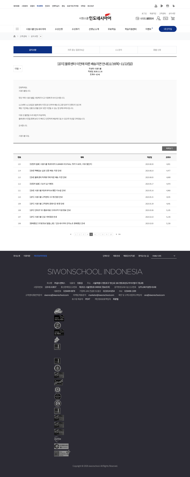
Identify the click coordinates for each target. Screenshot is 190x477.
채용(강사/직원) (129, 255)
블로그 (174, 6)
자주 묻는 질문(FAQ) (76, 49)
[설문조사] (144, 18)
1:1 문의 (118, 49)
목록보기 (169, 148)
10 (111, 234)
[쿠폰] (165, 18)
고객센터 (162, 13)
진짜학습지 (55, 6)
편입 (63, 6)
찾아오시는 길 (143, 255)
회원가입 (153, 13)
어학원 (83, 6)
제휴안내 (116, 255)
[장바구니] (172, 18)
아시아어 (40, 6)
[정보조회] (106, 286)
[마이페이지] (158, 18)
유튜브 (156, 6)
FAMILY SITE (157, 255)
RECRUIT (91, 6)
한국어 (47, 6)
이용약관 (27, 255)
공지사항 (172, 13)
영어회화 (16, 6)
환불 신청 (157, 49)
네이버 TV (162, 6)
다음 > (18, 68)
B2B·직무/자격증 (72, 6)
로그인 (144, 13)
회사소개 (16, 255)
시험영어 (25, 6)
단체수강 (106, 255)
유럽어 (32, 6)
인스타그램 (168, 6)
